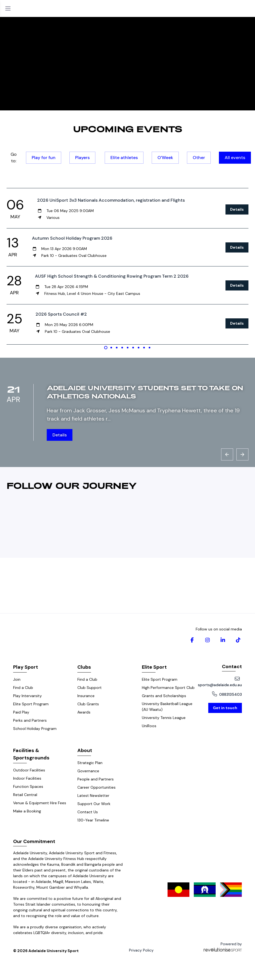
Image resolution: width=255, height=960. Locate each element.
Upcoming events (127, 129)
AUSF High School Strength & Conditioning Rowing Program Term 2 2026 (112, 276)
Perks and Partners (30, 720)
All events (235, 157)
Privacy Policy (141, 950)
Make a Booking (27, 811)
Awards (83, 712)
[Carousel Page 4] (122, 347)
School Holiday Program (35, 728)
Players (82, 157)
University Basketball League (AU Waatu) (167, 706)
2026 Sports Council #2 (61, 314)
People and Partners (95, 779)
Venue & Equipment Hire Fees (39, 802)
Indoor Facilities (27, 778)
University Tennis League (164, 717)
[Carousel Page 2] (111, 347)
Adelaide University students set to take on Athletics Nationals (145, 391)
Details (237, 209)
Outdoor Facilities (29, 770)
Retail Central (25, 794)
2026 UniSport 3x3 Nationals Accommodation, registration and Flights (111, 200)
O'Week (165, 157)
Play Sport (25, 667)
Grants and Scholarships (164, 695)
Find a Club (23, 687)
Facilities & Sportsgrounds (31, 754)
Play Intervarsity (27, 695)
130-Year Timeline (93, 820)
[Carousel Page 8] (144, 347)
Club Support (89, 687)
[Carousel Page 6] (133, 347)
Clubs (84, 667)
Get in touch (225, 707)
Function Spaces (28, 786)
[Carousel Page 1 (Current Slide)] (105, 347)
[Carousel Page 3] (116, 347)
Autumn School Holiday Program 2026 (72, 238)
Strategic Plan (89, 762)
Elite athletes (124, 157)
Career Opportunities (96, 787)
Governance (88, 770)
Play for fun (43, 157)
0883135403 (227, 694)
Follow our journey (72, 485)
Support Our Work (93, 803)
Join (16, 679)
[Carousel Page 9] (149, 347)
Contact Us (87, 811)
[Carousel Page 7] (138, 347)
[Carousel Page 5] (127, 347)
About (84, 750)
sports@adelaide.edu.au (220, 681)
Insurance (86, 695)
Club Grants (88, 703)
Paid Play (21, 712)
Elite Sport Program (31, 703)
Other (199, 157)
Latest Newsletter (93, 795)
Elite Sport (154, 667)
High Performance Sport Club (168, 687)
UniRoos (149, 725)
